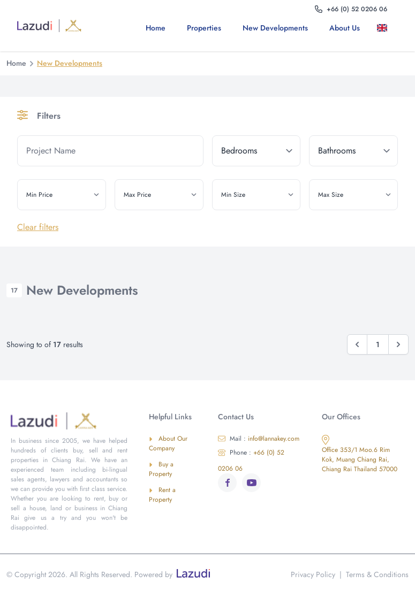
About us (344, 27)
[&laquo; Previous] (357, 344)
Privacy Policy (313, 574)
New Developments (275, 27)
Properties (204, 27)
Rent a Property (162, 494)
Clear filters (37, 227)
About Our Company (168, 443)
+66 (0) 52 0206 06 (251, 460)
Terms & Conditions (377, 574)
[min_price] (61, 194)
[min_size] (256, 194)
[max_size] (353, 194)
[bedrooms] (256, 150)
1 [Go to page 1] (378, 344)
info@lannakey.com (258, 438)
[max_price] (159, 194)
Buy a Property (161, 469)
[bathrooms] (353, 150)
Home (155, 27)
